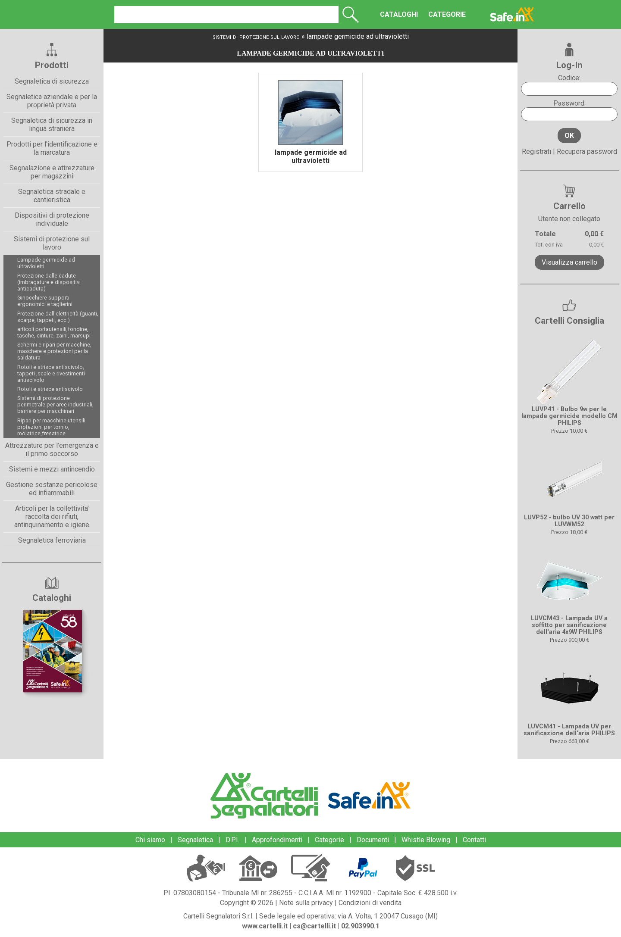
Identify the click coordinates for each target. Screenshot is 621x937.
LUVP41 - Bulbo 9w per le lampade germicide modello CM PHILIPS (569, 416)
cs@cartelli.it (314, 926)
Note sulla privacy (306, 903)
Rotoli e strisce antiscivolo (50, 389)
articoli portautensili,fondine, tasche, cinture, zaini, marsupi (54, 332)
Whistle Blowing (425, 840)
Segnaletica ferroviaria (52, 540)
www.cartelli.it (265, 926)
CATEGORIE (436, 14)
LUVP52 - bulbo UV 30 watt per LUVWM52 (569, 521)
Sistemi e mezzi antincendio (52, 469)
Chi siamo (150, 840)
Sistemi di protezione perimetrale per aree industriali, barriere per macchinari (55, 404)
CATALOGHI (388, 14)
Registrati (536, 151)
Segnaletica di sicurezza (52, 81)
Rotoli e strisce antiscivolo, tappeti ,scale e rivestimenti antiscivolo (51, 373)
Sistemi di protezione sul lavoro (52, 243)
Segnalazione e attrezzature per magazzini (51, 172)
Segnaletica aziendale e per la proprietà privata (51, 101)
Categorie (329, 840)
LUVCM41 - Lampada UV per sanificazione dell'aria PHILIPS (569, 730)
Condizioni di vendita (370, 903)
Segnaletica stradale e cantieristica (51, 195)
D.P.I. (232, 840)
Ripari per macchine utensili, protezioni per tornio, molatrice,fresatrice (52, 427)
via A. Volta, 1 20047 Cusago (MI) (388, 916)
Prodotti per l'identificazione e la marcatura (51, 148)
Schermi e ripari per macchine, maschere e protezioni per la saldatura (54, 351)
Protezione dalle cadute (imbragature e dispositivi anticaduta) (49, 282)
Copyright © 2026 (246, 903)
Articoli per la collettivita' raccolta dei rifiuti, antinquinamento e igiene (51, 516)
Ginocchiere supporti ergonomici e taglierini (44, 300)
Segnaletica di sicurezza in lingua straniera (51, 124)
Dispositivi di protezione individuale (52, 219)
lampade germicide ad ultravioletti (358, 36)
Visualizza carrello (569, 262)
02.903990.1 (360, 926)
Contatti (474, 840)
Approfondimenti (277, 840)
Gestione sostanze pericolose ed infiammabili (51, 489)
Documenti (373, 840)
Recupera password (587, 151)
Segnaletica (195, 840)
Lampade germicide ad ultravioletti (46, 262)
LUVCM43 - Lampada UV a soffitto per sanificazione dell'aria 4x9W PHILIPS (569, 625)
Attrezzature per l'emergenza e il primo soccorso (52, 449)
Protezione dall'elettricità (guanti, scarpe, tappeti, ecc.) (57, 316)
